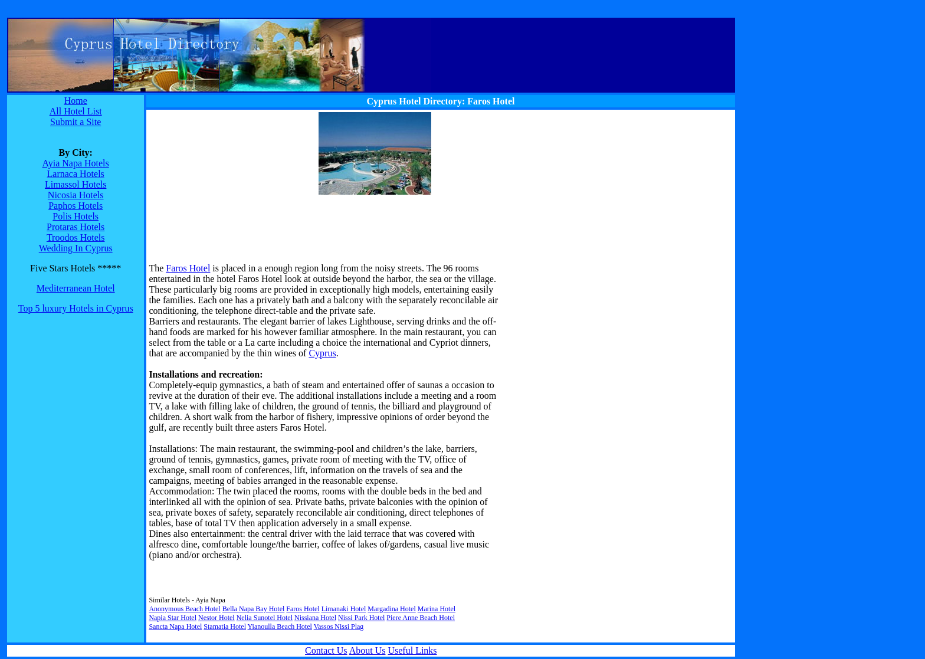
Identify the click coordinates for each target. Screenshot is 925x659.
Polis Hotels (76, 216)
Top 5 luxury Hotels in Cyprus (75, 308)
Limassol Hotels (75, 184)
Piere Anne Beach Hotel (420, 618)
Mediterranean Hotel (76, 288)
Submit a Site (75, 122)
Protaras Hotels (75, 227)
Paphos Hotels (75, 206)
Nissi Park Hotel (361, 618)
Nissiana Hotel (315, 618)
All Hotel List (76, 111)
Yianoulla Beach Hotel (280, 626)
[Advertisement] (222, 186)
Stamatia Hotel (225, 626)
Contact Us (326, 650)
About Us (367, 650)
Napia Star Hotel (172, 618)
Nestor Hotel (216, 618)
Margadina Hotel (391, 609)
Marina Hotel (436, 609)
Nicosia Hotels (76, 195)
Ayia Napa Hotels (75, 163)
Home (75, 101)
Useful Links (412, 650)
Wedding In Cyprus (76, 248)
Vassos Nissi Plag (339, 626)
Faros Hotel (188, 268)
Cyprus (322, 353)
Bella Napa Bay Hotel (253, 609)
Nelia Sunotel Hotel (265, 618)
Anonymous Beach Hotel (184, 609)
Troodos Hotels (76, 237)
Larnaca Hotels (75, 174)
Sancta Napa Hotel (175, 626)
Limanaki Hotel (344, 609)
